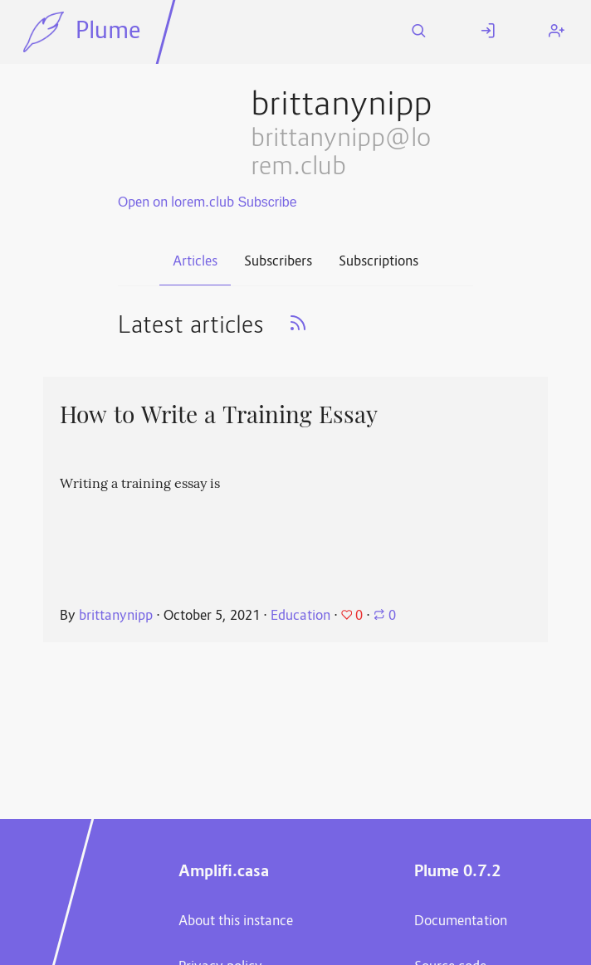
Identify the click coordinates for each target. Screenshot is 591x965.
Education (300, 616)
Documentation (460, 922)
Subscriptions (378, 262)
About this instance (235, 922)
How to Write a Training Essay (219, 415)
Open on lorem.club (176, 203)
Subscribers (278, 262)
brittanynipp (116, 616)
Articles (195, 262)
